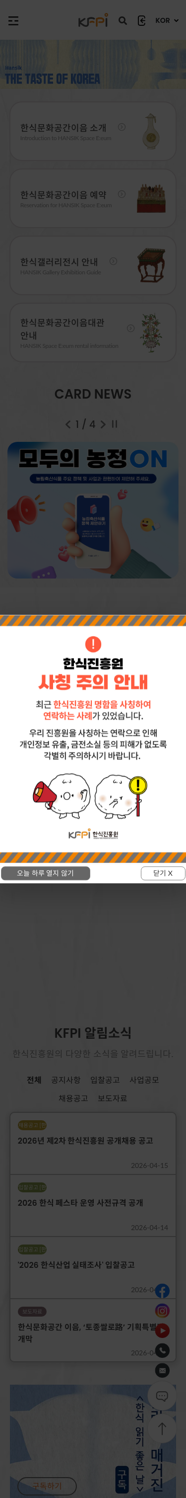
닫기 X (163, 873)
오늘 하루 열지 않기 (45, 873)
